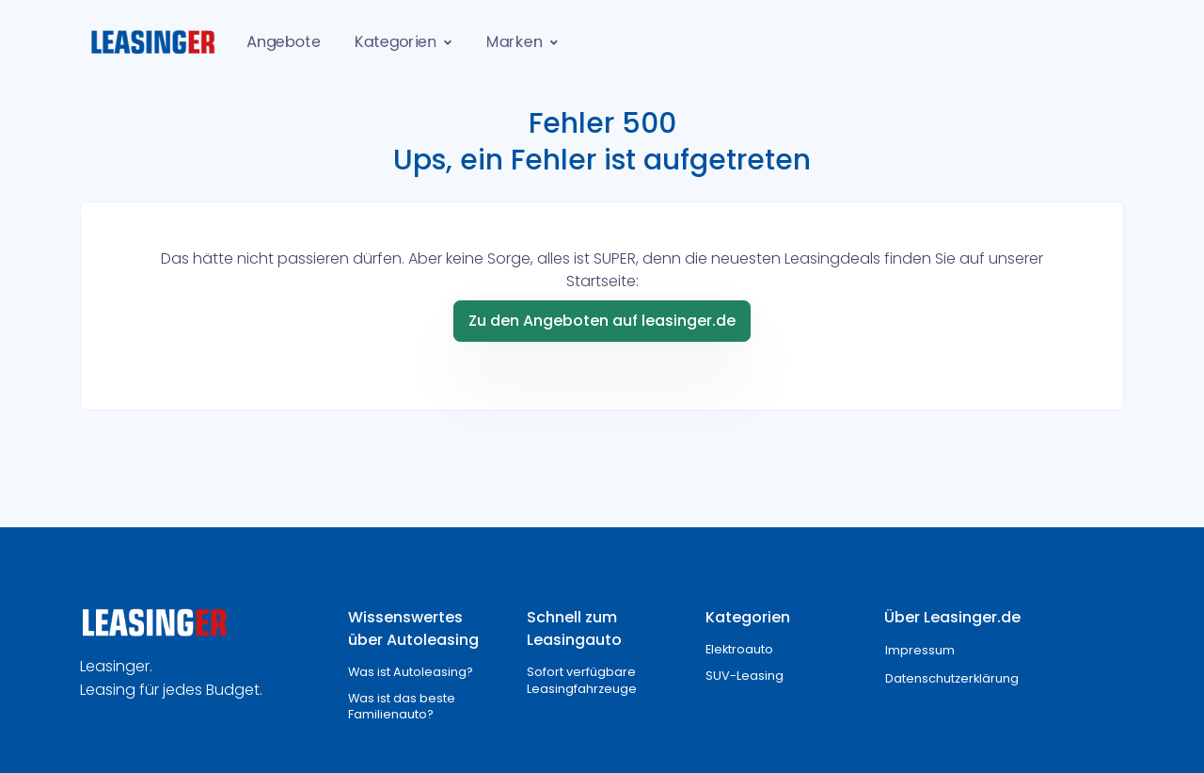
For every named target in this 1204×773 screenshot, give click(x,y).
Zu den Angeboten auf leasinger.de (602, 320)
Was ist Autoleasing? (410, 672)
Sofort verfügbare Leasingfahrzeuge (582, 680)
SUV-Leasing (744, 676)
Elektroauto (739, 649)
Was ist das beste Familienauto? (401, 706)
